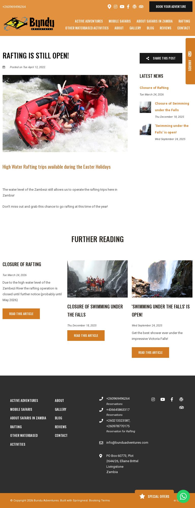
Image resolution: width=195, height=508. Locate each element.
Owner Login (174, 500)
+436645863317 (117, 410)
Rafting (184, 21)
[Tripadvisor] (141, 7)
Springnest (80, 500)
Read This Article (21, 313)
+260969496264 (14, 6)
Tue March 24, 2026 (15, 275)
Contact (183, 27)
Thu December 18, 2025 (81, 325)
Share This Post (161, 58)
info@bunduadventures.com (127, 442)
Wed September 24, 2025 (147, 325)
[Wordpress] (135, 7)
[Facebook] (128, 7)
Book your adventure (171, 6)
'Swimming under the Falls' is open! (161, 310)
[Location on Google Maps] (109, 6)
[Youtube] (122, 7)
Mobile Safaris (120, 21)
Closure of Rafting (22, 264)
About (119, 27)
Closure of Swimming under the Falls (95, 310)
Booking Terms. (99, 500)
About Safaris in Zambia (155, 21)
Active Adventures (89, 21)
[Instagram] (115, 7)
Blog (150, 27)
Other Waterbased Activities (87, 27)
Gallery (135, 27)
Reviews (165, 27)
